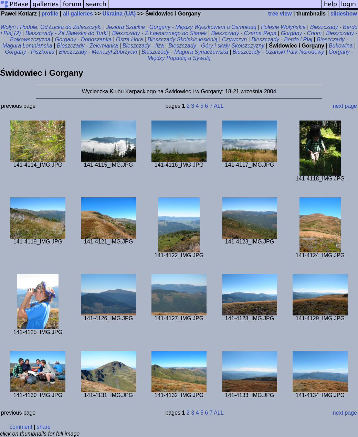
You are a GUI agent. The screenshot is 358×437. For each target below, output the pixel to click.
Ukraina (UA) (119, 14)
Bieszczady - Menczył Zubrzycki (98, 52)
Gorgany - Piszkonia (29, 52)
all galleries (78, 14)
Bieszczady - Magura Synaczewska (184, 52)
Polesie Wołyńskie (283, 27)
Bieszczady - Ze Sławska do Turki (66, 33)
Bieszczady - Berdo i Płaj (281, 39)
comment (21, 427)
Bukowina (340, 46)
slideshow (343, 14)
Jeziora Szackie (125, 27)
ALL (218, 106)
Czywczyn (234, 39)
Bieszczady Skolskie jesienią (182, 39)
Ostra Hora (129, 39)
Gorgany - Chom (301, 33)
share (44, 427)
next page (345, 106)
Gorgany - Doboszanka (83, 39)
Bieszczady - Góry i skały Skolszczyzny (216, 46)
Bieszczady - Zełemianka (87, 46)
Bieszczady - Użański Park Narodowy (278, 52)
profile (49, 14)
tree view (280, 14)
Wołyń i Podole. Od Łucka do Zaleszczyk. (51, 27)
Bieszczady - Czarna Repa (243, 33)
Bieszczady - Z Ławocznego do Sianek (159, 33)
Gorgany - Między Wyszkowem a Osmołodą (202, 27)
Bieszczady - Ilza (143, 46)
